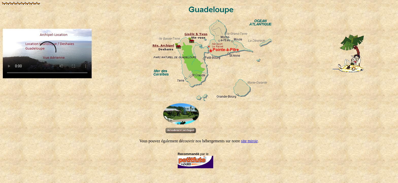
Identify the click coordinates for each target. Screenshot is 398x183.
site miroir (249, 141)
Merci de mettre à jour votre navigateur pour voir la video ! (47, 53)
